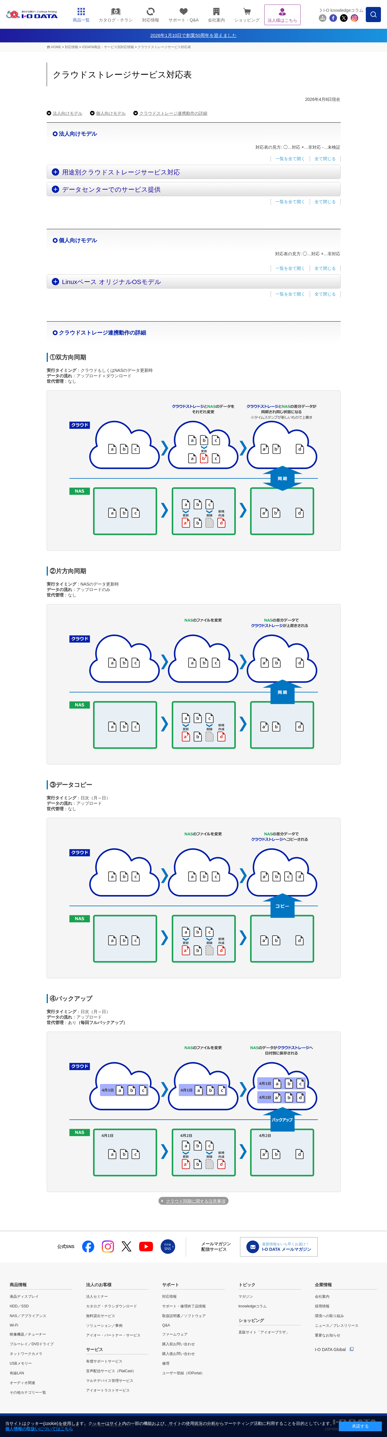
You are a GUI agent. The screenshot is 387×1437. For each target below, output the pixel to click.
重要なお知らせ (327, 1335)
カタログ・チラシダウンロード (111, 1306)
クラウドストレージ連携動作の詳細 (173, 113)
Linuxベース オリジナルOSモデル (111, 281)
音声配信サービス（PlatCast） (111, 1371)
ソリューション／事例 (104, 1325)
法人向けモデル (67, 113)
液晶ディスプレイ (24, 1296)
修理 (165, 1363)
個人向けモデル (111, 113)
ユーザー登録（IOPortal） (183, 1373)
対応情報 (71, 47)
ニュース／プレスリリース (337, 1325)
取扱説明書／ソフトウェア (184, 1316)
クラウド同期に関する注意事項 (195, 1201)
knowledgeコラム (253, 1306)
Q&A (166, 1325)
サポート (170, 1284)
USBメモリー (21, 1363)
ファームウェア (175, 1334)
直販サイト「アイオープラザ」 (264, 1332)
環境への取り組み (329, 1316)
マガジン (246, 1296)
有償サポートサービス (104, 1361)
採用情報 (322, 1306)
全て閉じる (325, 158)
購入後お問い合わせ (178, 1354)
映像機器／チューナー (28, 1334)
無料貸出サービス (100, 1316)
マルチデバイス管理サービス (109, 1381)
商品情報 (18, 1284)
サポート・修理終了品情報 (184, 1306)
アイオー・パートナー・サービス (113, 1335)
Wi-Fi (14, 1325)
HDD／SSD (19, 1306)
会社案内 (322, 1296)
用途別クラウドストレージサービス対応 (121, 172)
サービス (94, 1349)
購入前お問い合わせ (178, 1344)
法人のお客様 (99, 1284)
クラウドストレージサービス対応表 (164, 47)
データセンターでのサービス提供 (111, 189)
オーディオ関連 (22, 1383)
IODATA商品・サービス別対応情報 (108, 47)
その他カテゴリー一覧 (28, 1392)
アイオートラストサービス (108, 1390)
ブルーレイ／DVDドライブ (32, 1344)
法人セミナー (97, 1296)
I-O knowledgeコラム (343, 10)
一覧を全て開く (290, 158)
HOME (56, 47)
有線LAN (17, 1373)
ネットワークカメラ (26, 1354)
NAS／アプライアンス (28, 1316)
